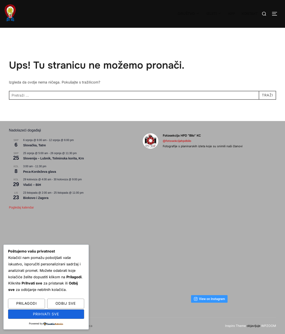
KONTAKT (250, 13)
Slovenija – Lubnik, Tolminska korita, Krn (53, 158)
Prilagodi (26, 303)
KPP (231, 13)
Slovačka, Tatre (34, 145)
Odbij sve (65, 303)
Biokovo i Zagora (36, 198)
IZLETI (214, 13)
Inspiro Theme (235, 326)
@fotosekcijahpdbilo (177, 141)
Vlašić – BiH (32, 185)
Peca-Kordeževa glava (39, 171)
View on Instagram (209, 299)
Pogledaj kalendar (21, 207)
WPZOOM (268, 326)
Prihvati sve (46, 314)
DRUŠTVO (189, 13)
